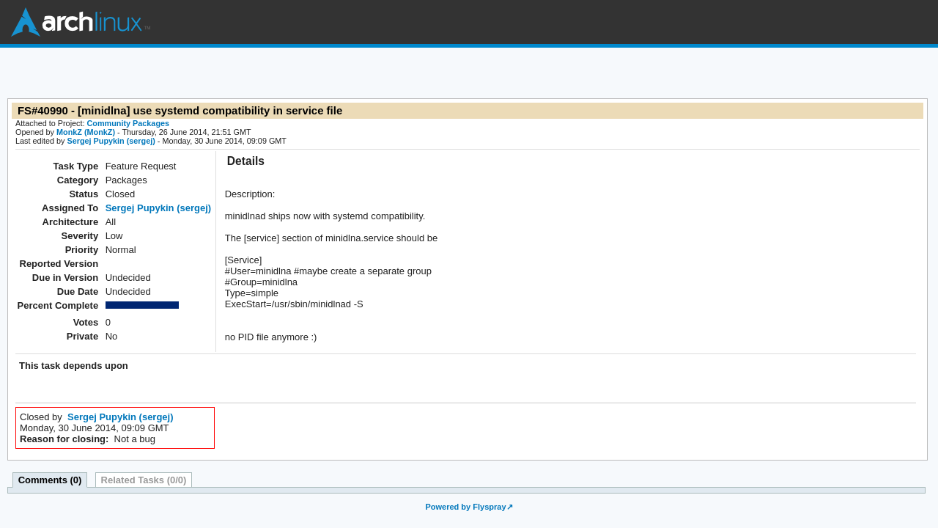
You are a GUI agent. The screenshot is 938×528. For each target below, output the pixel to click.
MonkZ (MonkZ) (85, 132)
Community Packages (128, 123)
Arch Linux (80, 22)
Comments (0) (50, 479)
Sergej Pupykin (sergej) (111, 140)
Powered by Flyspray (465, 506)
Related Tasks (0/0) (144, 479)
